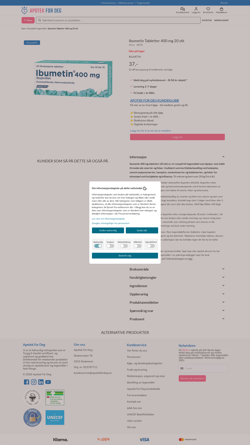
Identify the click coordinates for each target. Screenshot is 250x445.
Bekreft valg (125, 255)
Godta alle (142, 230)
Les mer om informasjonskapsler (108, 218)
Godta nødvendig (108, 230)
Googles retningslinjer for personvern (110, 223)
